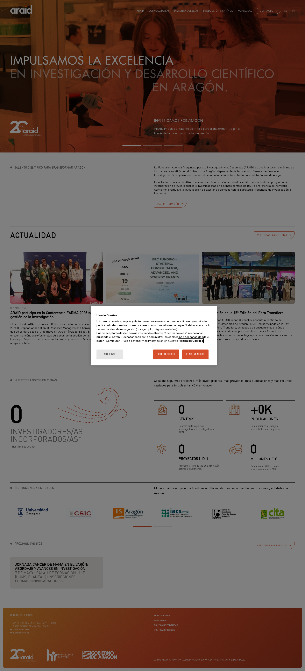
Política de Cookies (191, 341)
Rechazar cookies (195, 354)
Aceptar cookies (166, 354)
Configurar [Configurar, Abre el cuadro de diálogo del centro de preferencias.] (110, 354)
